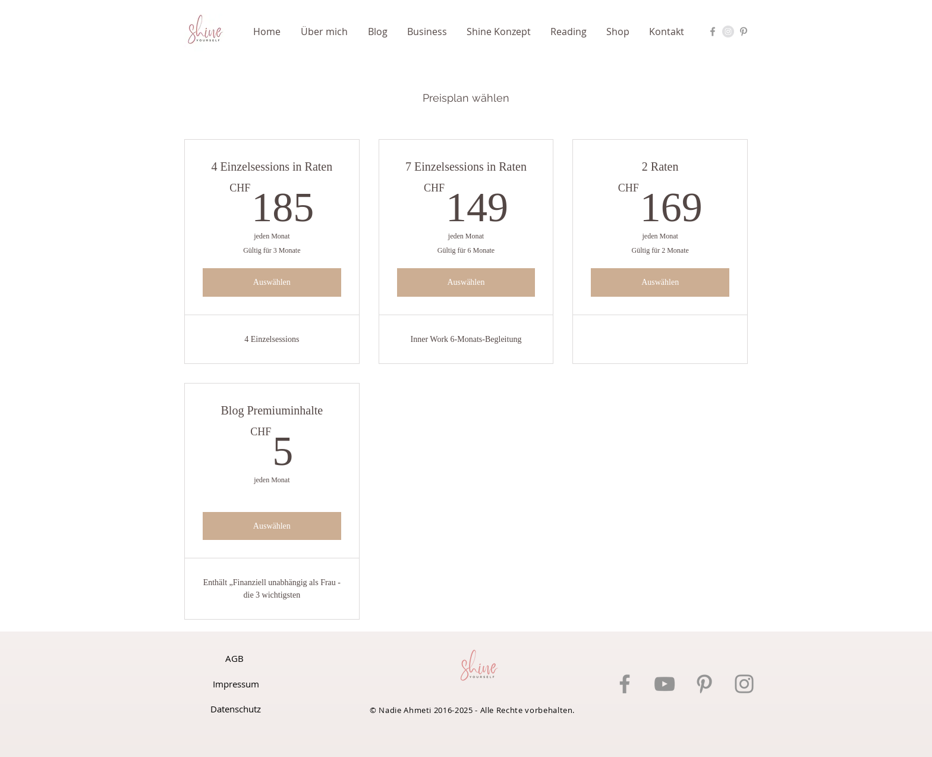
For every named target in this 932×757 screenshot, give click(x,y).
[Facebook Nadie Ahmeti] (713, 31)
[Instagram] (744, 683)
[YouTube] (664, 683)
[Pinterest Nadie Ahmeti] (744, 31)
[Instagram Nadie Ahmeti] (728, 31)
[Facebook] (624, 683)
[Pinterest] (704, 683)
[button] (431, 31)
